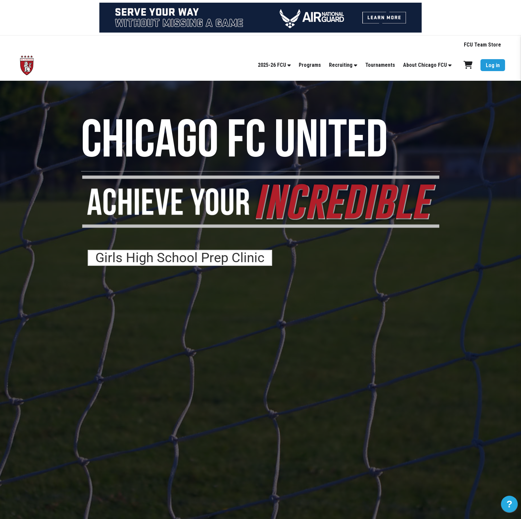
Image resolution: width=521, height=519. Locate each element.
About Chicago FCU (425, 65)
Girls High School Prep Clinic (179, 257)
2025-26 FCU (272, 65)
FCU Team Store (482, 45)
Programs (310, 65)
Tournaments (380, 65)
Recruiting (341, 65)
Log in (493, 65)
